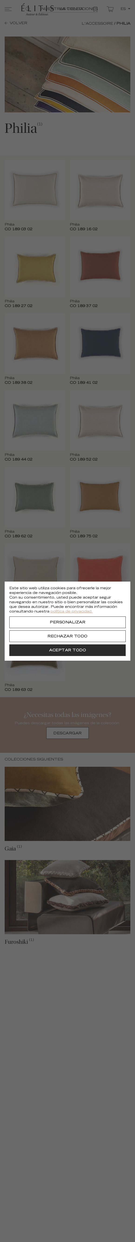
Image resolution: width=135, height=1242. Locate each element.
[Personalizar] (67, 622)
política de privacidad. (72, 611)
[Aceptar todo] (67, 650)
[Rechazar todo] (67, 636)
